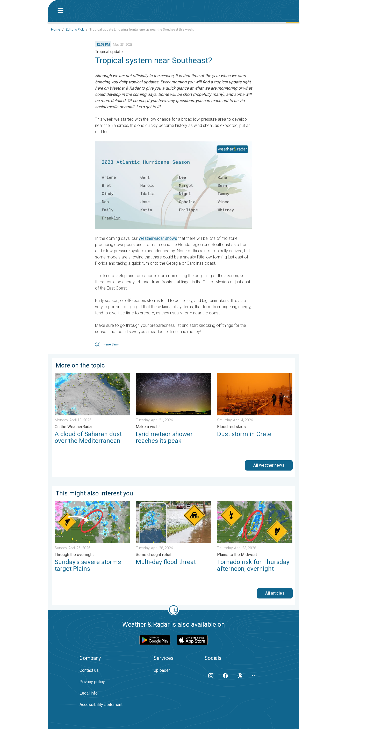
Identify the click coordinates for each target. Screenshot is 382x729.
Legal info (89, 693)
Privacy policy (92, 681)
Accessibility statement (101, 704)
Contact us (89, 670)
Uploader (162, 670)
